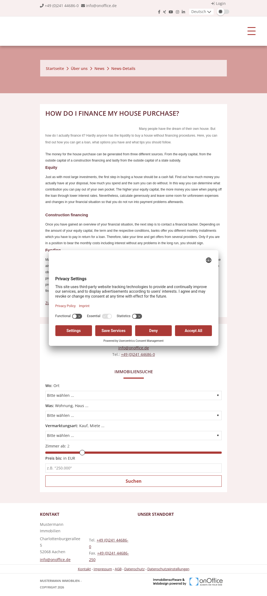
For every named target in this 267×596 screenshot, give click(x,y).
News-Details (123, 68)
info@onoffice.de (101, 5)
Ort (52, 385)
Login (218, 3)
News (99, 68)
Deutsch (198, 11)
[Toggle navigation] (251, 31)
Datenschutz (134, 568)
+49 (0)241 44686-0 (62, 5)
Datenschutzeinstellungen (168, 568)
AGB (118, 568)
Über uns (79, 68)
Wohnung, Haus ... (66, 405)
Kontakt (84, 568)
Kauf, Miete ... (74, 425)
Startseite (55, 68)
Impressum (103, 568)
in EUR (60, 458)
